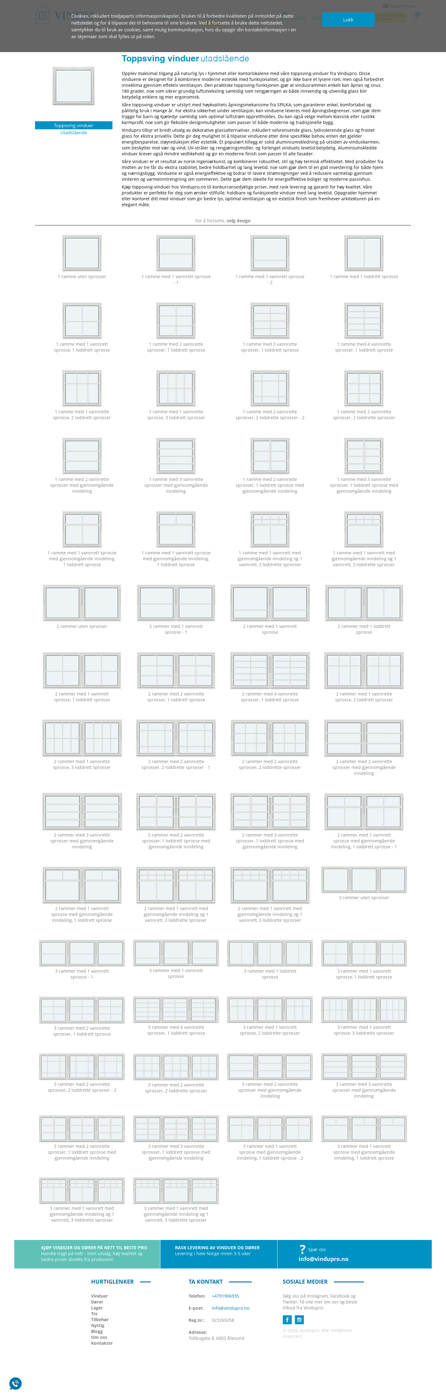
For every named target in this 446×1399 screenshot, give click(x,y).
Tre (94, 1314)
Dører (97, 1302)
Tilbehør (100, 1319)
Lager (97, 1308)
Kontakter (102, 1343)
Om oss (99, 1337)
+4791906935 (225, 1296)
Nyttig (97, 1325)
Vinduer (99, 1296)
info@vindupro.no (323, 1259)
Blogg (97, 1331)
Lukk (348, 19)
